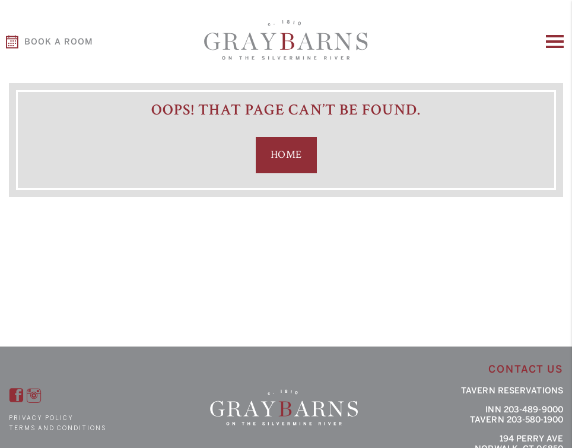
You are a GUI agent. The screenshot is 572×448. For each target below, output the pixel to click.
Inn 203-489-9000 (524, 410)
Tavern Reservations (512, 391)
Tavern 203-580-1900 (516, 420)
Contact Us (525, 369)
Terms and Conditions (57, 428)
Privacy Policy (41, 418)
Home (286, 154)
